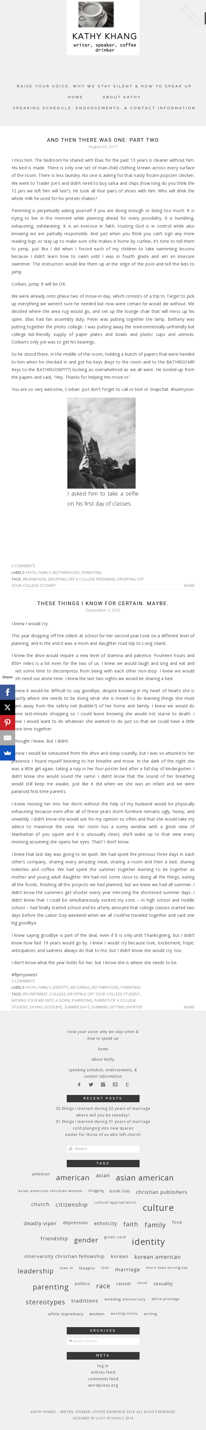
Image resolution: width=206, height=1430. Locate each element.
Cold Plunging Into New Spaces (103, 1128)
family (44, 572)
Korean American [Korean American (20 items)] (157, 1256)
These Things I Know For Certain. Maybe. (103, 603)
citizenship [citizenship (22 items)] (72, 1204)
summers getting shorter (116, 1007)
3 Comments (23, 981)
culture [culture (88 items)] (158, 1207)
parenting (92, 572)
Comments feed (103, 1378)
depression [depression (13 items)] (75, 1222)
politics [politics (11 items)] (82, 1283)
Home (75, 97)
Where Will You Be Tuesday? (103, 1115)
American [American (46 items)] (73, 1177)
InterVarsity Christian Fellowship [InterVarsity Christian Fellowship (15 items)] (64, 1256)
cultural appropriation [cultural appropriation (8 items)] (115, 1202)
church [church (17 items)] (40, 1204)
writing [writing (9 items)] (150, 1313)
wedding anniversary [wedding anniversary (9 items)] (125, 1299)
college (57, 994)
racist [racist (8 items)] (142, 1283)
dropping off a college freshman (81, 579)
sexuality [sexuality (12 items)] (163, 1283)
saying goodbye (46, 1007)
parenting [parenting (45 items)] (51, 1287)
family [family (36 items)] (155, 1224)
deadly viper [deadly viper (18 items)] (40, 1223)
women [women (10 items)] (97, 1313)
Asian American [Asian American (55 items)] (145, 1177)
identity (60, 987)
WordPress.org (103, 1385)
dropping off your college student (103, 994)
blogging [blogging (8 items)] (96, 1190)
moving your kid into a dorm (41, 1000)
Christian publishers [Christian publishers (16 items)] (161, 1192)
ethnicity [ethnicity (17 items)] (105, 1223)
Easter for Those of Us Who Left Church (103, 1134)
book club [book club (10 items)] (120, 1191)
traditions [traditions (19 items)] (84, 1300)
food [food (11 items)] (177, 1222)
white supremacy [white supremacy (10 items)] (65, 1313)
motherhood (65, 572)
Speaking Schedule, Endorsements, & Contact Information (104, 108)
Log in (103, 1365)
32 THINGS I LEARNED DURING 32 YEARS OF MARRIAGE (103, 1108)
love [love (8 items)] (105, 1268)
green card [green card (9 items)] (115, 1237)
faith (31, 572)
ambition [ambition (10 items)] (41, 1174)
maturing (80, 987)
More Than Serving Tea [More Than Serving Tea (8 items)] (167, 1268)
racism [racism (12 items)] (124, 1283)
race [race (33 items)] (103, 1285)
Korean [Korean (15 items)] (119, 1256)
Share (189, 585)
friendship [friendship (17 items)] (54, 1238)
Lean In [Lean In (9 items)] (66, 1268)
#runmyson (34, 579)
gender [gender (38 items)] (86, 1240)
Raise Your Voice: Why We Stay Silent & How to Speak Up (104, 86)
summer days (76, 1007)
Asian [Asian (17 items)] (103, 1175)
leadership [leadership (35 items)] (36, 1270)
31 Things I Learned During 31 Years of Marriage (103, 1121)
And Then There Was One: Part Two (103, 140)
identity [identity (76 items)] (148, 1241)
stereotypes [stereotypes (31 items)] (45, 1301)
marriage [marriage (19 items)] (127, 1269)
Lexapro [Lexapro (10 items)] (87, 1268)
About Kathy (122, 97)
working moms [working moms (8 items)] (124, 1313)
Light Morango (110, 1418)
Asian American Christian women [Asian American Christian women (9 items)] (50, 1190)
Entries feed (103, 1372)
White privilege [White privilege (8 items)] (166, 1299)
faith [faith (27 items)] (130, 1224)
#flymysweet (35, 994)
